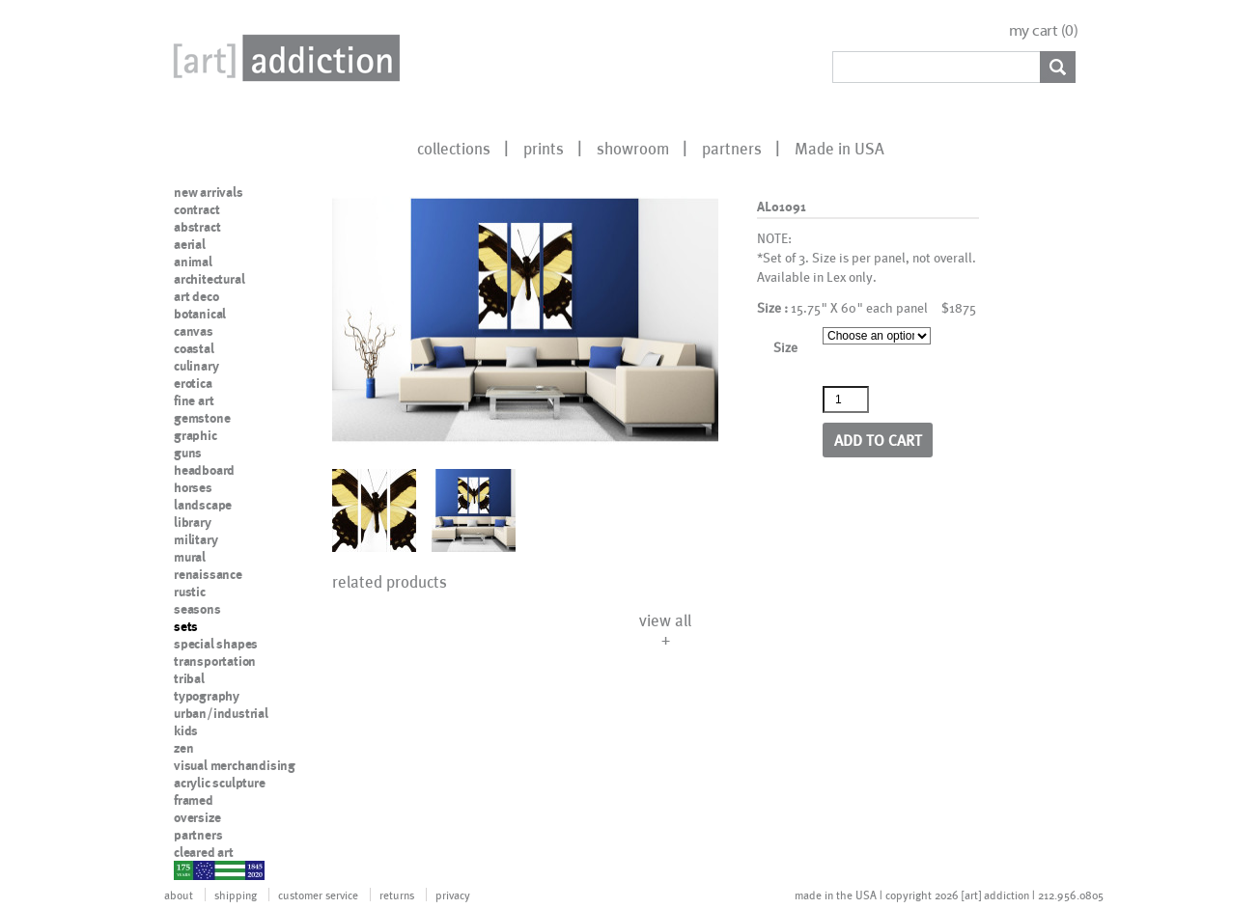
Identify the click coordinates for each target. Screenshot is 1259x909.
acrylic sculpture (220, 782)
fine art (193, 400)
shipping (235, 894)
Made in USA (839, 147)
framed (193, 800)
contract (196, 209)
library (192, 522)
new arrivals (208, 192)
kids (186, 730)
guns (188, 452)
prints (543, 147)
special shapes (216, 643)
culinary (196, 365)
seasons (197, 609)
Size (785, 347)
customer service (318, 894)
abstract (197, 226)
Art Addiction (283, 58)
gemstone (202, 418)
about (178, 894)
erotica (193, 383)
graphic (195, 435)
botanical (200, 313)
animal (193, 261)
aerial (190, 244)
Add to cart (878, 439)
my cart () (1043, 30)
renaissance (208, 574)
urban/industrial (221, 713)
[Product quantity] (846, 399)
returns (396, 894)
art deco (196, 296)
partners (732, 147)
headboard (204, 470)
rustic (190, 591)
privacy (452, 894)
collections (453, 147)
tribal (189, 678)
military (195, 539)
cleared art (204, 852)
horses (193, 487)
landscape (203, 504)
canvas (193, 331)
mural (190, 557)
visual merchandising (234, 765)
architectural (209, 279)
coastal (194, 348)
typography (206, 695)
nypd (188, 869)
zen (183, 748)
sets (186, 626)
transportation (215, 661)
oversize (197, 817)
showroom (633, 147)
